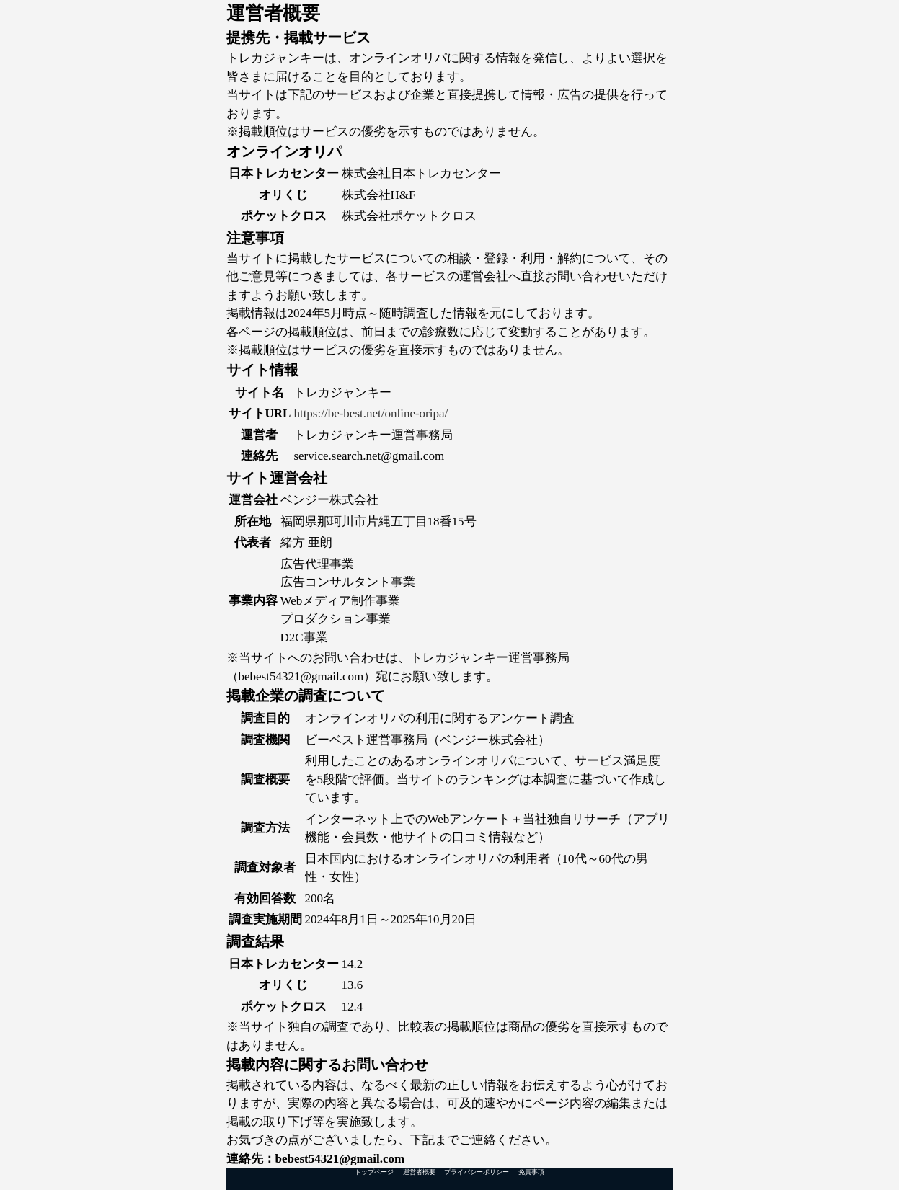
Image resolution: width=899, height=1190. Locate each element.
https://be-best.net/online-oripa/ (370, 413)
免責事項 (531, 1172)
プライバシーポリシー (476, 1172)
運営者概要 (419, 1172)
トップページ (374, 1172)
